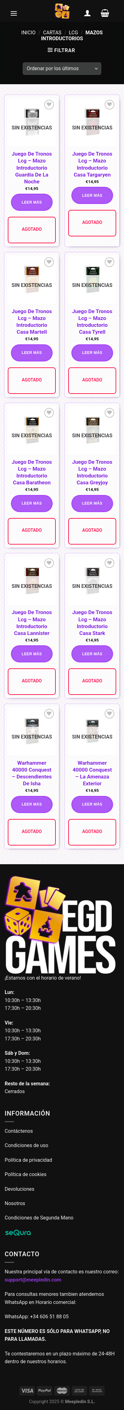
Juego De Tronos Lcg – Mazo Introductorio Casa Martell (32, 321)
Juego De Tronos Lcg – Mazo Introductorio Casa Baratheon (32, 472)
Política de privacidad (28, 1160)
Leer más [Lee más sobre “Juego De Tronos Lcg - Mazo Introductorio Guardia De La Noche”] (32, 202)
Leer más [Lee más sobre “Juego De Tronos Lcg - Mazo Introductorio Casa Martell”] (32, 353)
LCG (73, 33)
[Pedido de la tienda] (62, 68)
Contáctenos (19, 1131)
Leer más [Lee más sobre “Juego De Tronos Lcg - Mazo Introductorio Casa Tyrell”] (92, 353)
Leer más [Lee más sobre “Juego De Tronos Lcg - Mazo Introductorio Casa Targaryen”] (92, 195)
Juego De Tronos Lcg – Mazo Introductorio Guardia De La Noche (32, 167)
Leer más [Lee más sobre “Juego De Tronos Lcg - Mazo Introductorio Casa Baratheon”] (32, 503)
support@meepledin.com (33, 1280)
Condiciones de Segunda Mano (39, 1218)
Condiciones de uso (26, 1145)
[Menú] (13, 13)
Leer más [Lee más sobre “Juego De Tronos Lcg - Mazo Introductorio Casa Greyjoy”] (92, 503)
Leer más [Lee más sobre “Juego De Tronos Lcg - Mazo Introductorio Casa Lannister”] (32, 654)
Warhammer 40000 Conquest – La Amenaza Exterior (92, 773)
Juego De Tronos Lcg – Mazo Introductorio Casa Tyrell (92, 321)
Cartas (52, 33)
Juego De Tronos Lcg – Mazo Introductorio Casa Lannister (32, 622)
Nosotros (15, 1203)
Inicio (28, 33)
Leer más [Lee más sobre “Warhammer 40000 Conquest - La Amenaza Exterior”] (92, 804)
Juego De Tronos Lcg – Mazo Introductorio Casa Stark (92, 622)
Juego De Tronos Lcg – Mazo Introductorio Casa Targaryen (92, 164)
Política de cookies (25, 1174)
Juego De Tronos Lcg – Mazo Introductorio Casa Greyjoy (92, 472)
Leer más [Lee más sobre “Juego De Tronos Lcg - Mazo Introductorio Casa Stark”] (92, 654)
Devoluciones (19, 1189)
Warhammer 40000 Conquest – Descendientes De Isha (32, 773)
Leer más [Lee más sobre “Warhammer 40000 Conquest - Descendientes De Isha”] (32, 804)
